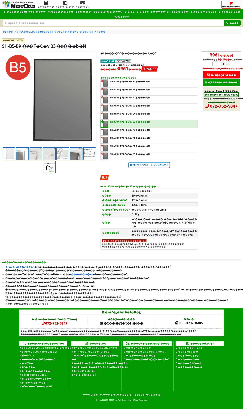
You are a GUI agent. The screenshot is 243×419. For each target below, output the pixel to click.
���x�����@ (188, 355)
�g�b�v (8, 31)
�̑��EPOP (28, 355)
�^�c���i (143, 11)
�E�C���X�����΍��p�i (37, 386)
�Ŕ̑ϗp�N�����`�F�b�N (92, 351)
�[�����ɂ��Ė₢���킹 (221, 82)
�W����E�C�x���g (60, 11)
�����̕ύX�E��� (190, 363)
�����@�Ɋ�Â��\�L (148, 394)
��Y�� (129, 11)
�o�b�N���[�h (160, 11)
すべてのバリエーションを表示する (150, 164)
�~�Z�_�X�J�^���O (20, 267)
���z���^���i (229, 11)
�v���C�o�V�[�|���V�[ (116, 394)
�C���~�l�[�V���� (203, 11)
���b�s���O (180, 11)
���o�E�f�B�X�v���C (108, 11)
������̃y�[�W (82, 274)
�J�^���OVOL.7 (127, 243)
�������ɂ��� (190, 347)
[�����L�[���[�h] (113, 23)
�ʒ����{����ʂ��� (141, 355)
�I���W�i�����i (139, 347)
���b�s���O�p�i (34, 374)
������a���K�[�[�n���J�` (147, 359)
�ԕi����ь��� (188, 359)
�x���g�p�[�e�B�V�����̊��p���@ (101, 363)
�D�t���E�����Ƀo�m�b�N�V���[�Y (101, 367)
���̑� (100, 31)
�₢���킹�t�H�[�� (121, 323)
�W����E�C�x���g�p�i (39, 351)
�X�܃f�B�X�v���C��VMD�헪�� (95, 347)
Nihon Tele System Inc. (122, 400)
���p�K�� (90, 394)
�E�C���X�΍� (121, 16)
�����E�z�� (188, 351)
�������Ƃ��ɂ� (190, 367)
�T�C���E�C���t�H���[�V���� (24, 11)
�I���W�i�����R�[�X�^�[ (145, 351)
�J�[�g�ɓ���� (221, 75)
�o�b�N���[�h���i (36, 370)
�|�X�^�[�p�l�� (82, 31)
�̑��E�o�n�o (83, 11)
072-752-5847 (223, 106)
